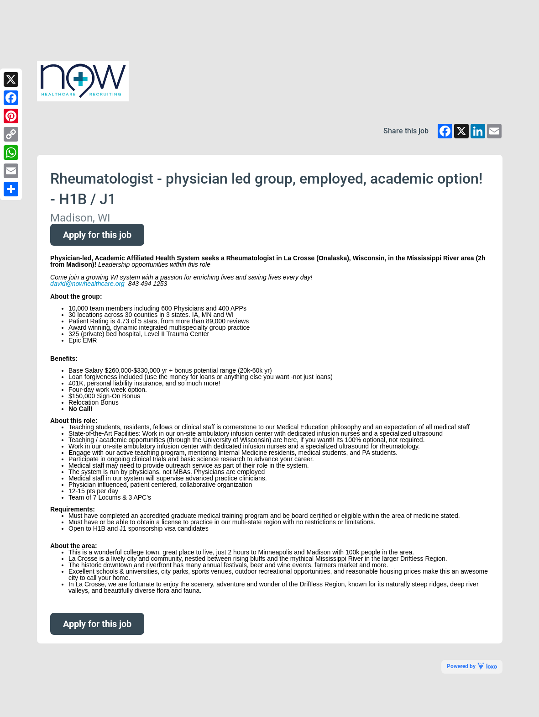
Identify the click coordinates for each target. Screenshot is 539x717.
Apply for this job (97, 234)
